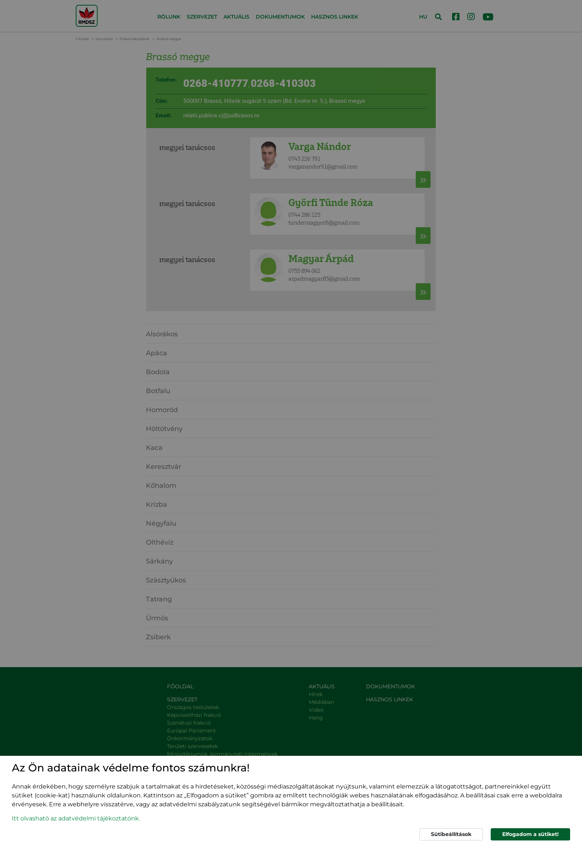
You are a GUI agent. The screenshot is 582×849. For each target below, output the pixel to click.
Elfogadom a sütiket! (530, 834)
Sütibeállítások (451, 834)
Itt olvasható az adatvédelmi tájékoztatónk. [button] (76, 818)
